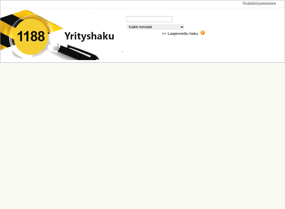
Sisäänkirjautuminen (259, 3)
